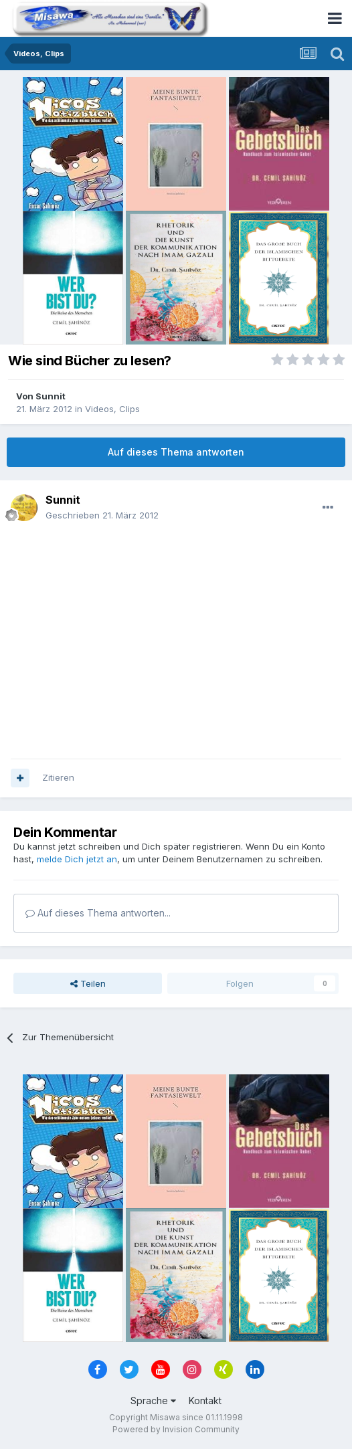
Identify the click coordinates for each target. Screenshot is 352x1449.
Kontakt (205, 1400)
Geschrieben (102, 515)
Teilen (88, 983)
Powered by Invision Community (176, 1429)
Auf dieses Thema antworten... (98, 913)
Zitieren (58, 777)
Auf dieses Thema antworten (176, 452)
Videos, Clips (112, 408)
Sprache (153, 1400)
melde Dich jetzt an (77, 859)
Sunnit (50, 396)
